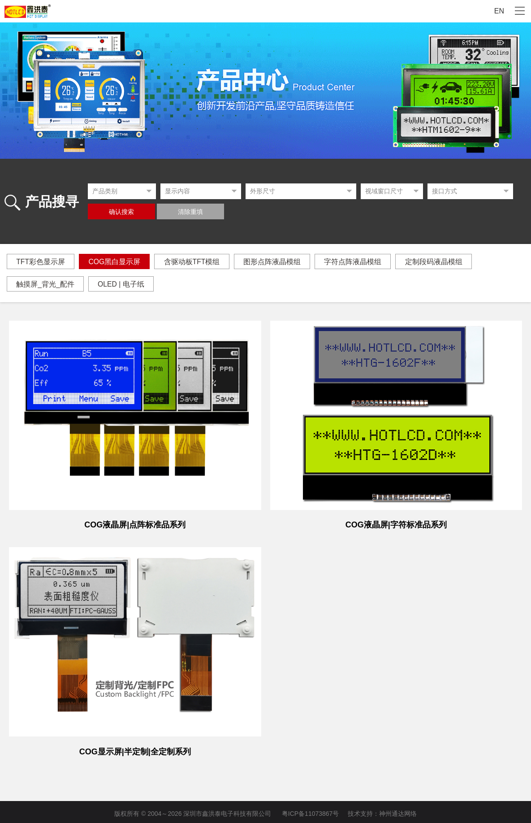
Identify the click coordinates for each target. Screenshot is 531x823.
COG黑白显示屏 (117, 262)
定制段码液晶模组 (443, 262)
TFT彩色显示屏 (41, 262)
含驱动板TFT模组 (196, 262)
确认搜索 (121, 212)
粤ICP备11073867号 (310, 810)
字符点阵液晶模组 (360, 262)
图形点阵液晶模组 (278, 262)
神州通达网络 (398, 810)
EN (499, 11)
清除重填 (190, 212)
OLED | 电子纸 (123, 284)
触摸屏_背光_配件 (46, 284)
